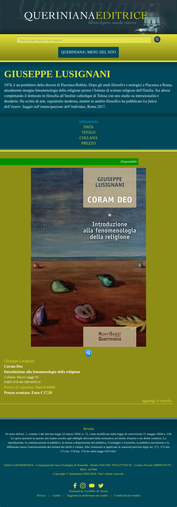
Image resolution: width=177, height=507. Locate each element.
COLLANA (89, 138)
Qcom (104, 491)
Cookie (56, 495)
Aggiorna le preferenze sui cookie (87, 495)
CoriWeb (89, 491)
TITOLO (88, 132)
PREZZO (88, 143)
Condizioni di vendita (127, 495)
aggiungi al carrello (157, 401)
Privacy (41, 495)
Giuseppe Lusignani (19, 361)
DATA (88, 127)
